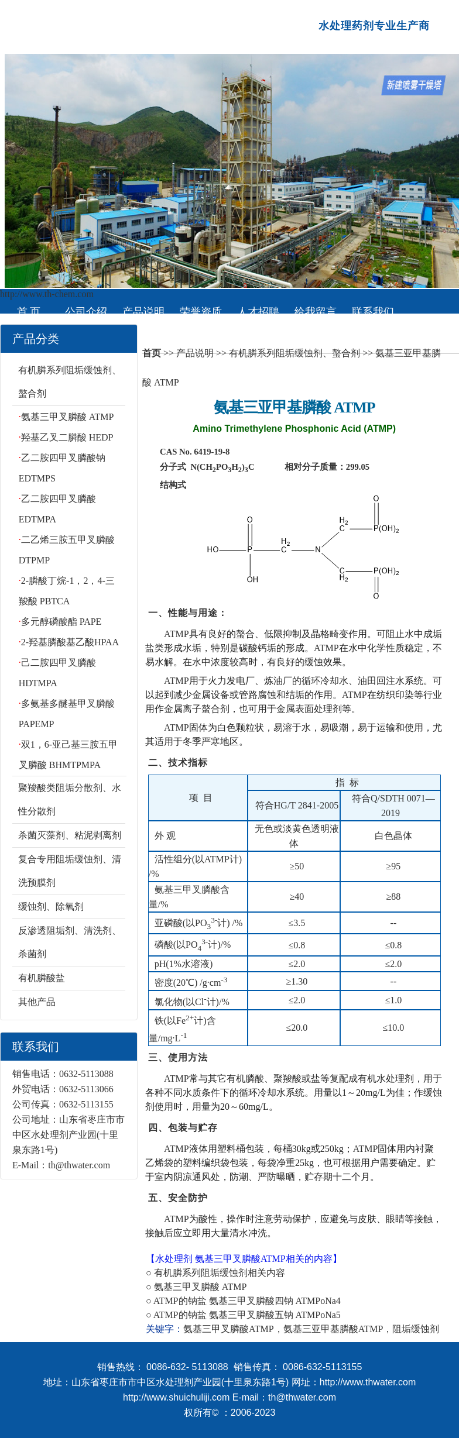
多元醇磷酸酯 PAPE (61, 622)
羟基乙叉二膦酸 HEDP (67, 437)
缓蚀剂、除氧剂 (51, 906)
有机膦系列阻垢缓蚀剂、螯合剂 (294, 353)
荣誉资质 (201, 312)
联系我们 (373, 312)
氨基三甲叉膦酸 (228, 1259)
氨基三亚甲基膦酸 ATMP (294, 407)
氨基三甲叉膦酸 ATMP (67, 417)
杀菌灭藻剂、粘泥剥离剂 (69, 835)
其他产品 (37, 1002)
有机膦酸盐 (41, 978)
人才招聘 (258, 312)
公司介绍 (86, 312)
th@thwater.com (79, 1165)
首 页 (29, 312)
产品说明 (143, 312)
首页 (151, 353)
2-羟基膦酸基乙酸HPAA (70, 642)
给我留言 (315, 312)
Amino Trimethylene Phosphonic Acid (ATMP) (294, 429)
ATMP (176, 634)
